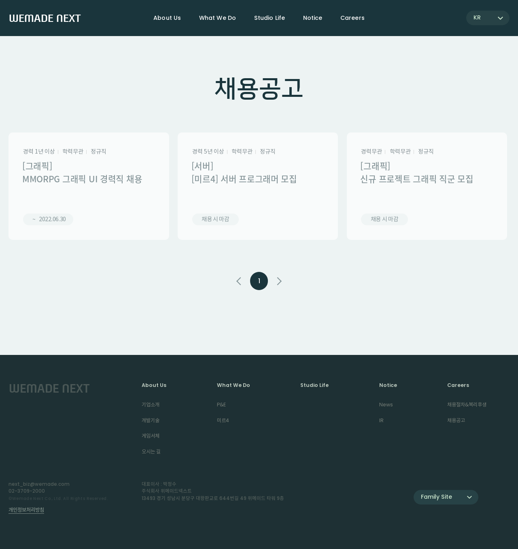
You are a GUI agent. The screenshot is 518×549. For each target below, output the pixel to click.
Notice (388, 385)
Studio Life (269, 18)
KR (477, 18)
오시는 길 (151, 451)
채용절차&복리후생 (466, 404)
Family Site (436, 497)
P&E (221, 404)
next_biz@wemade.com (39, 484)
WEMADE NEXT (45, 17)
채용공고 (456, 420)
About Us (154, 385)
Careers (458, 385)
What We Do (233, 385)
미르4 (223, 420)
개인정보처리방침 (26, 509)
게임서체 (150, 435)
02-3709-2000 (26, 491)
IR (381, 420)
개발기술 (150, 420)
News (386, 404)
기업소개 (150, 404)
